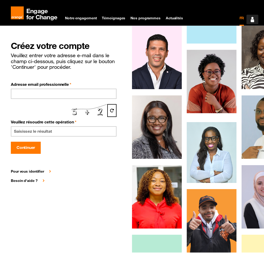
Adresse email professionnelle (41, 84)
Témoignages (113, 18)
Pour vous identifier (27, 171)
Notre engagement (81, 18)
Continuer (25, 147)
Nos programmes (145, 18)
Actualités (174, 18)
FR (242, 18)
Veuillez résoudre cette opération (44, 122)
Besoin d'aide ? (24, 181)
